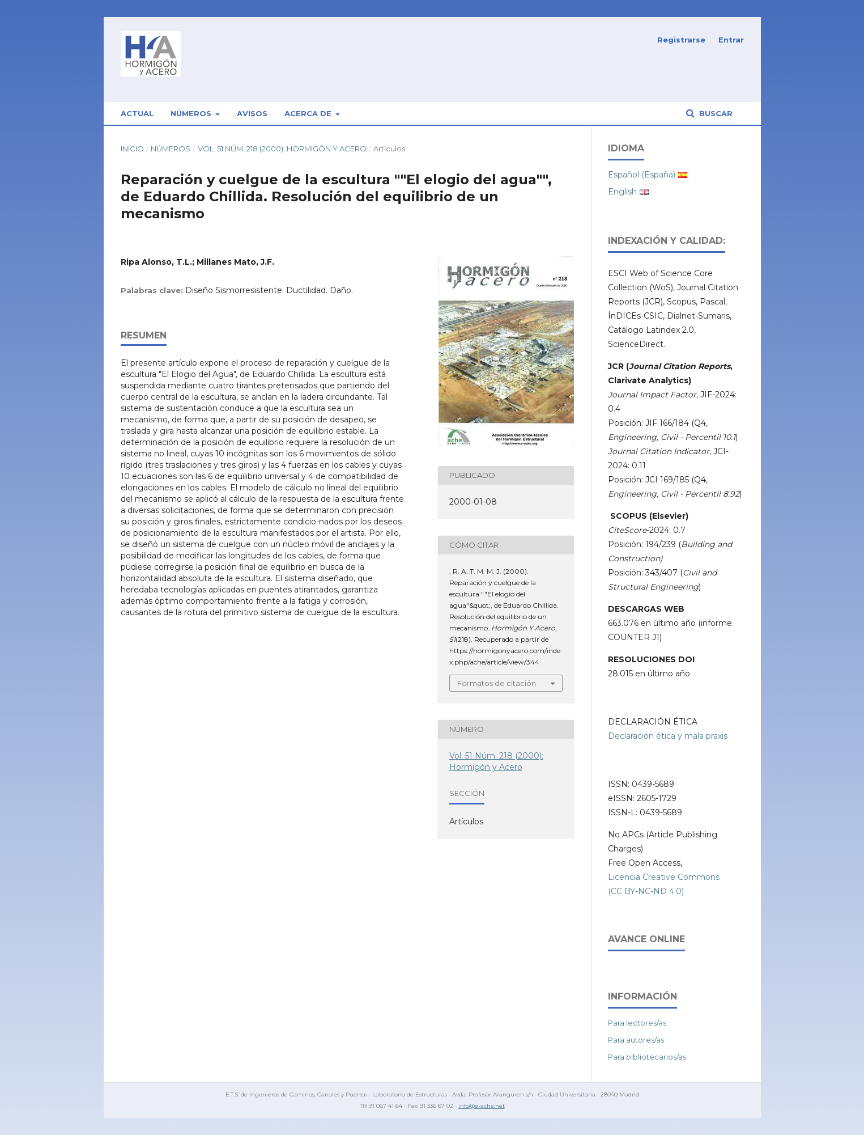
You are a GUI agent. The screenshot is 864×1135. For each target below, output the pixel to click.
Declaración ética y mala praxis (667, 736)
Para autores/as (636, 1039)
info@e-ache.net (481, 1105)
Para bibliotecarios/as (647, 1056)
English (622, 192)
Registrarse (681, 39)
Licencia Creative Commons (664, 877)
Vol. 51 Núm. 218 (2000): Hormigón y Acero (282, 148)
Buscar (715, 113)
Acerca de (309, 113)
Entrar (731, 39)
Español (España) (641, 175)
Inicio (132, 148)
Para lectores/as (637, 1022)
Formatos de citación (496, 683)
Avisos (252, 113)
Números (192, 113)
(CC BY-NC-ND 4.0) (646, 891)
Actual (137, 113)
